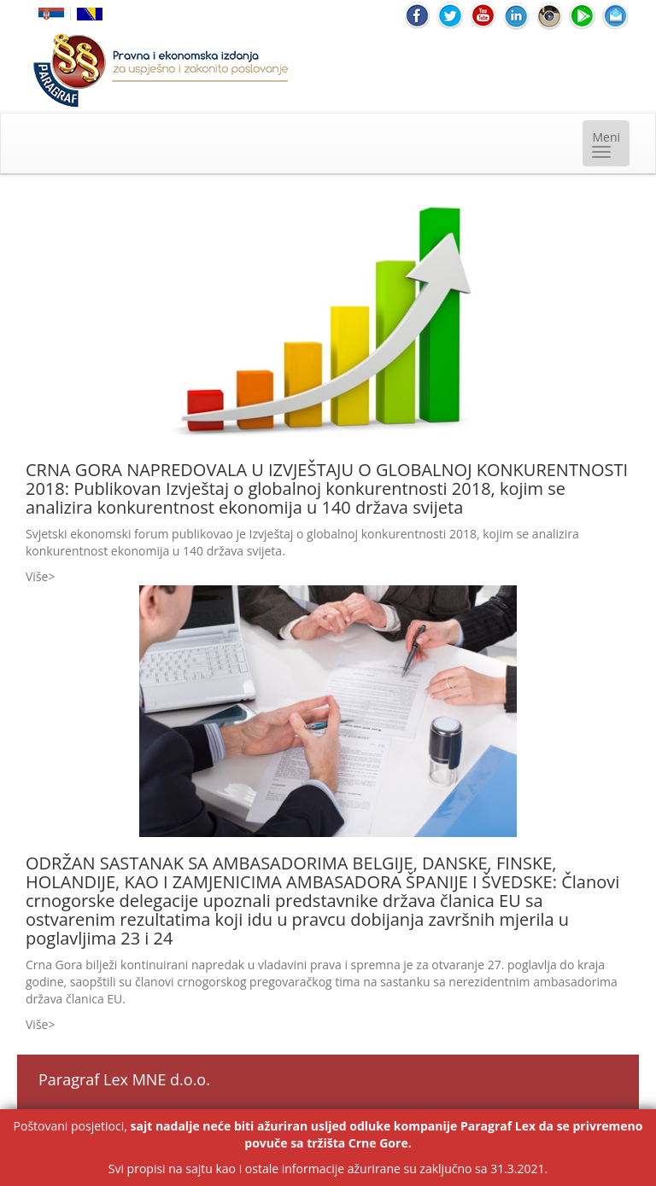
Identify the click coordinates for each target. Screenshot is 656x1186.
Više (37, 576)
